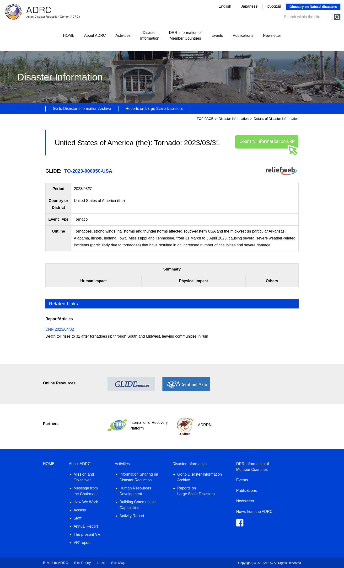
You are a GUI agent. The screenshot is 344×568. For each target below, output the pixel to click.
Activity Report (131, 516)
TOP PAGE (205, 119)
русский (274, 6)
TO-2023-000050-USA (88, 171)
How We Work (86, 502)
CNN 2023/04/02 (59, 329)
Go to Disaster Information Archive (82, 108)
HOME (69, 35)
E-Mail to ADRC (55, 563)
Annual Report (86, 526)
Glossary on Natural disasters (313, 7)
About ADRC (95, 35)
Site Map (118, 563)
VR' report (82, 543)
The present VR (87, 534)
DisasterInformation (149, 35)
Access (80, 510)
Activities (122, 35)
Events (217, 35)
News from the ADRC (254, 512)
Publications (243, 35)
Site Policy (82, 563)
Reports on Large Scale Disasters (154, 108)
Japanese (249, 6)
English (225, 6)
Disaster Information (234, 119)
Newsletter (272, 35)
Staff (77, 518)
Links (101, 563)
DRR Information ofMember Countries (185, 35)
